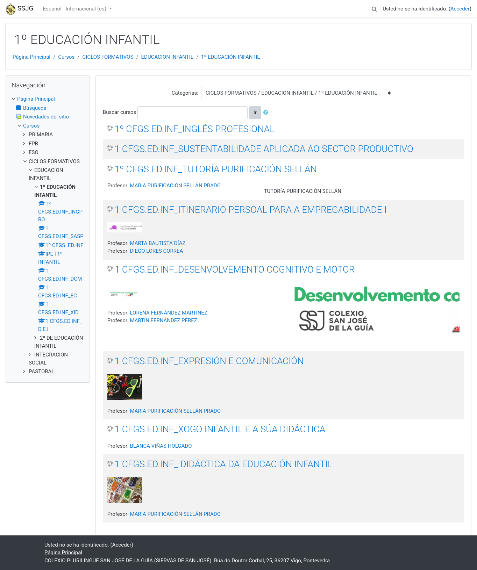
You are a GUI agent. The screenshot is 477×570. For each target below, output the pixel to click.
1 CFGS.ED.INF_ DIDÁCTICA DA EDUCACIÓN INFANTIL (224, 464)
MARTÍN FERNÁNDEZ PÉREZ (163, 320)
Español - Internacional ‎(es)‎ (75, 9)
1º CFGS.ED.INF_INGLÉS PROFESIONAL (195, 129)
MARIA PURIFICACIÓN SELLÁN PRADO (175, 185)
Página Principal (31, 57)
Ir (255, 112)
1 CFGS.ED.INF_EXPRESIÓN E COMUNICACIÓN (209, 361)
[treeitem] (48, 99)
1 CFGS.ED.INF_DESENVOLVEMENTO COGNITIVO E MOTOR (235, 269)
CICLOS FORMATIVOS (108, 57)
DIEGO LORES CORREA (156, 251)
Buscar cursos (119, 112)
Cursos (66, 57)
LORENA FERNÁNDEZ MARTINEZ (168, 313)
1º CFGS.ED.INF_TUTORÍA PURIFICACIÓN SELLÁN (216, 169)
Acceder (460, 9)
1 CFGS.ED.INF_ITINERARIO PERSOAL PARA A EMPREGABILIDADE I (251, 209)
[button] (374, 7)
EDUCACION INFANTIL (167, 57)
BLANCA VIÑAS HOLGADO (161, 446)
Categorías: (185, 93)
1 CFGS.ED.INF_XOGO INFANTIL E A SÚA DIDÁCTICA (220, 429)
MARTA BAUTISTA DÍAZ (157, 243)
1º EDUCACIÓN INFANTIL (230, 57)
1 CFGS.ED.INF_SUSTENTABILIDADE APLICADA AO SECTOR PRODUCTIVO (264, 149)
